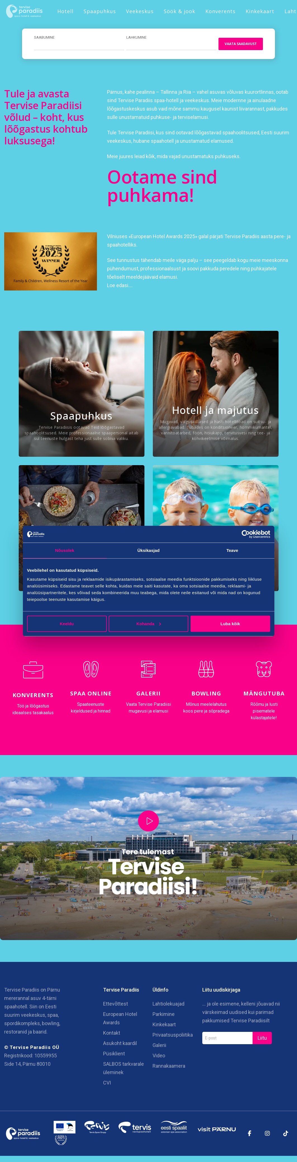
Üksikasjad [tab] (148, 550)
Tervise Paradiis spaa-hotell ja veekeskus (163, 101)
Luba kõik (230, 623)
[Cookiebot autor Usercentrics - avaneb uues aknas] (245, 534)
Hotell (65, 11)
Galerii (148, 694)
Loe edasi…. (120, 286)
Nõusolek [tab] (64, 550)
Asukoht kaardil (120, 1045)
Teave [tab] (232, 550)
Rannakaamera (169, 1067)
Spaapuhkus (100, 11)
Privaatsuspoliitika (173, 1036)
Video (159, 1057)
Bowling (206, 694)
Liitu (262, 1039)
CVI (107, 1084)
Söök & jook (179, 11)
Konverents (220, 11)
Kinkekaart (260, 11)
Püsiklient (114, 1055)
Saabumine (44, 37)
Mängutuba (264, 694)
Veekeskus (140, 11)
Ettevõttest (115, 1005)
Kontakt (111, 1034)
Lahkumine (135, 37)
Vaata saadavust (239, 44)
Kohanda (148, 623)
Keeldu (67, 623)
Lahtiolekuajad (168, 1005)
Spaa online (90, 694)
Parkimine (164, 1015)
